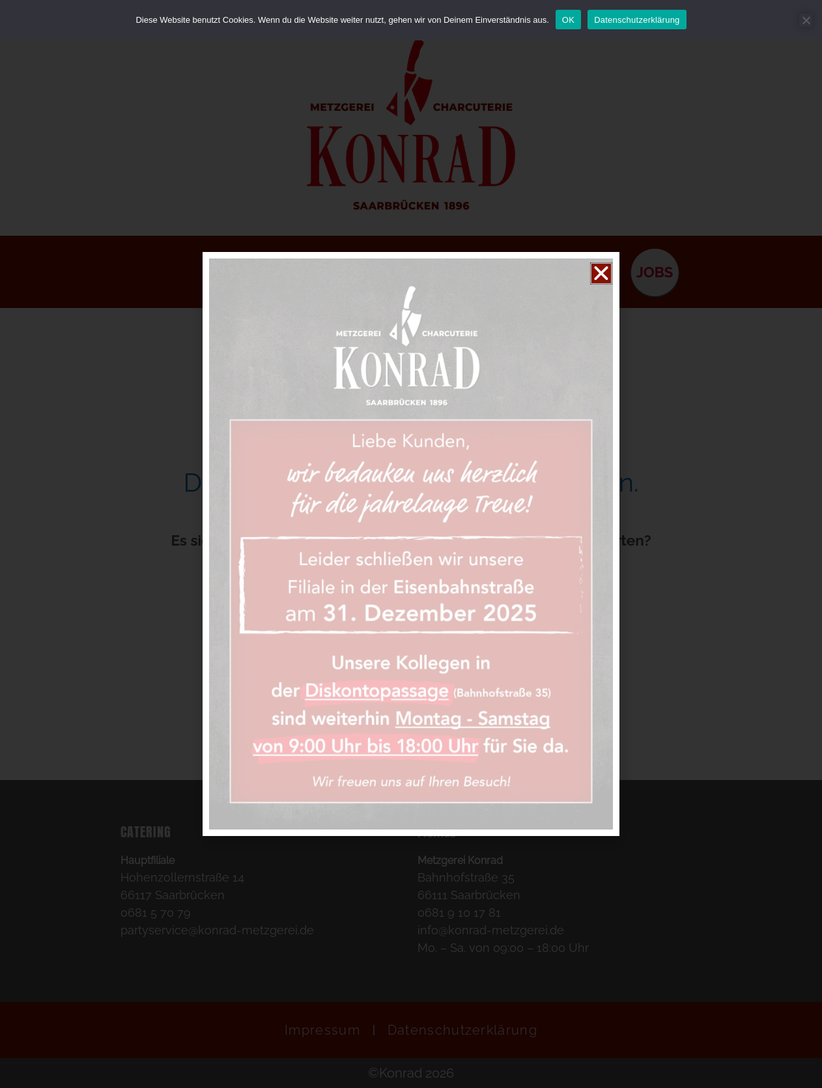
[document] (411, 544)
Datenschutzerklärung (636, 20)
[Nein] (805, 20)
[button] (601, 273)
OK (568, 20)
